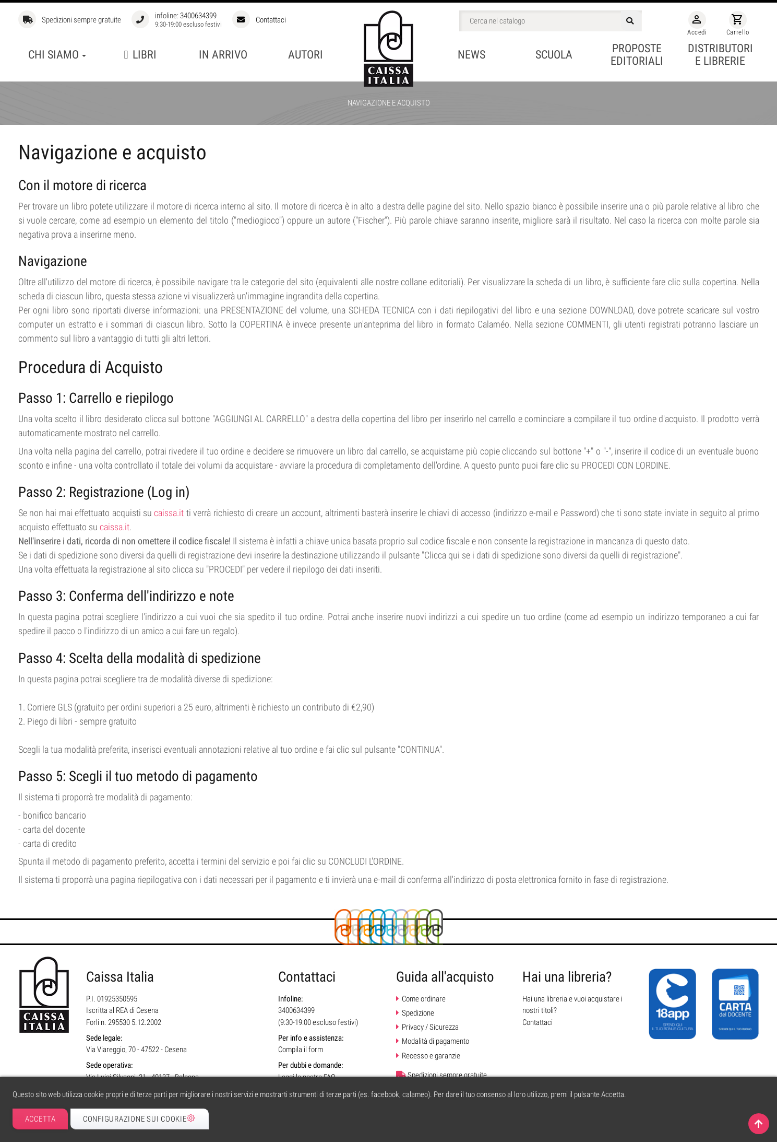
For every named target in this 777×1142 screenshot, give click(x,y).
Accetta (40, 1119)
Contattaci (271, 20)
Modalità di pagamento (435, 1041)
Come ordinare (424, 999)
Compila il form (300, 1049)
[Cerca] (550, 20)
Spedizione (418, 1013)
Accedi (697, 23)
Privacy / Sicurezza (430, 1027)
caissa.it (169, 512)
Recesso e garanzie (431, 1056)
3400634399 (198, 15)
